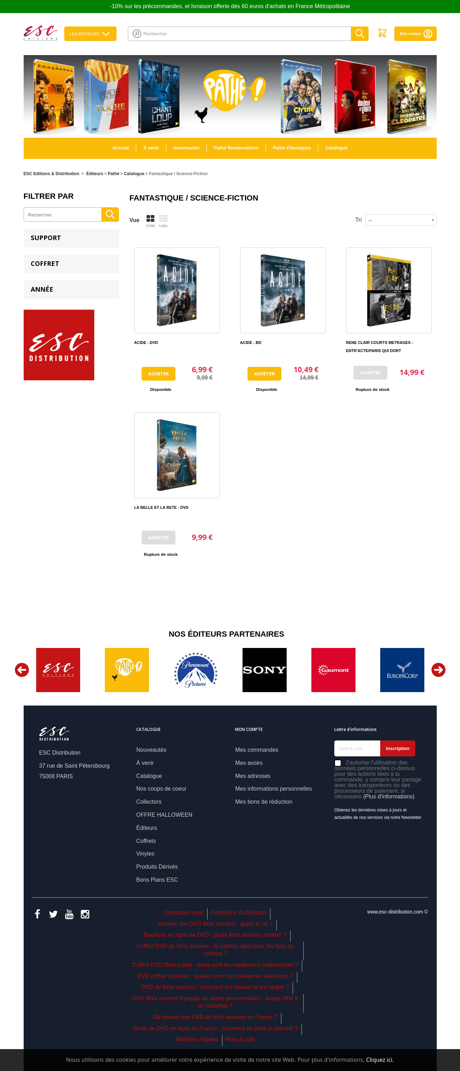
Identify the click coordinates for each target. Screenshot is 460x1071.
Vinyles (145, 854)
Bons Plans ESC (157, 880)
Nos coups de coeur (161, 789)
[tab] (71, 238)
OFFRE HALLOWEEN (164, 815)
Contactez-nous (184, 913)
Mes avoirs (248, 763)
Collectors (148, 802)
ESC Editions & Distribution (51, 173)
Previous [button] (22, 670)
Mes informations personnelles (273, 789)
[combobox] (401, 220)
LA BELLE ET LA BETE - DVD (161, 507)
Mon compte (416, 34)
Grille (150, 221)
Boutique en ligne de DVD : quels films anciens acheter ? (215, 935)
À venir (151, 147)
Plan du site (240, 1039)
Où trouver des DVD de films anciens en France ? (215, 1017)
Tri (358, 220)
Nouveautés (186, 147)
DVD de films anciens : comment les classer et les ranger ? (215, 987)
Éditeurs (146, 828)
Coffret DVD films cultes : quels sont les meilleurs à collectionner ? (215, 965)
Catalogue (336, 147)
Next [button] (438, 670)
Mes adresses (252, 776)
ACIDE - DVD (146, 342)
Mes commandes (256, 750)
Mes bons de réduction (263, 802)
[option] (58, 670)
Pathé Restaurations (236, 147)
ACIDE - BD (250, 342)
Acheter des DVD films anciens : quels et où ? (215, 924)
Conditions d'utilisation (238, 913)
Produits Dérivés (157, 867)
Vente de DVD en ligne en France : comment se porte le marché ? (215, 1028)
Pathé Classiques (292, 147)
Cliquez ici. (380, 1060)
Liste (163, 221)
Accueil (121, 147)
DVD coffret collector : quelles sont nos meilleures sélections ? (215, 976)
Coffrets (146, 841)
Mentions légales (197, 1039)
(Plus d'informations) (388, 796)
